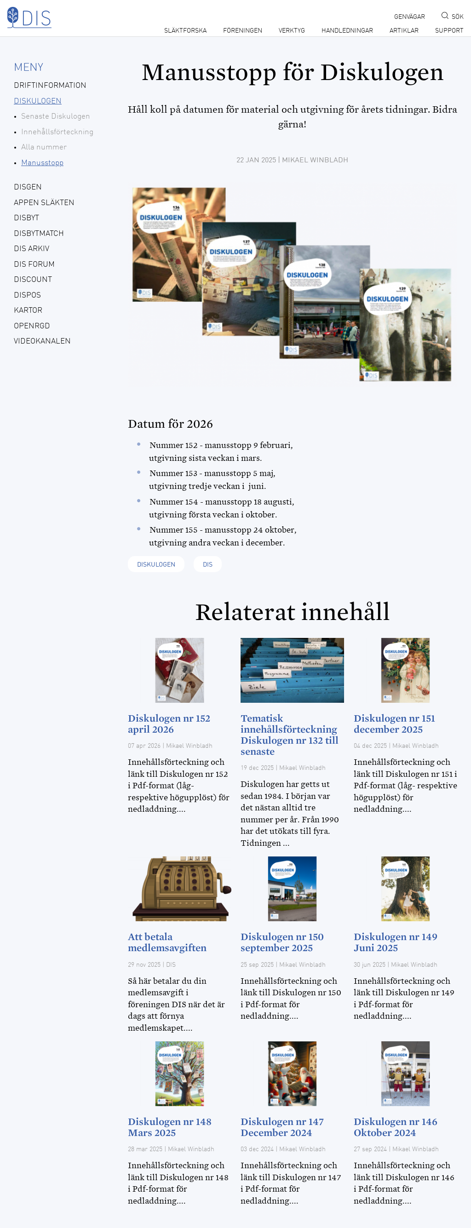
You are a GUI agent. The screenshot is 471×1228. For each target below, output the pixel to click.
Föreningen (242, 31)
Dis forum (34, 265)
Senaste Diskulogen (55, 117)
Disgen (28, 187)
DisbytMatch (39, 234)
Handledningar (347, 31)
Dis (208, 565)
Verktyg (292, 31)
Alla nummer (44, 147)
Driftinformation (50, 86)
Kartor (28, 311)
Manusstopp (42, 163)
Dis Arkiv (31, 249)
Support (449, 31)
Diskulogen (38, 101)
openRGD (32, 326)
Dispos (27, 295)
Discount (33, 280)
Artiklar (404, 31)
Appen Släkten (44, 203)
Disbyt (26, 218)
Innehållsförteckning (57, 132)
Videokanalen (42, 341)
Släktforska (185, 31)
